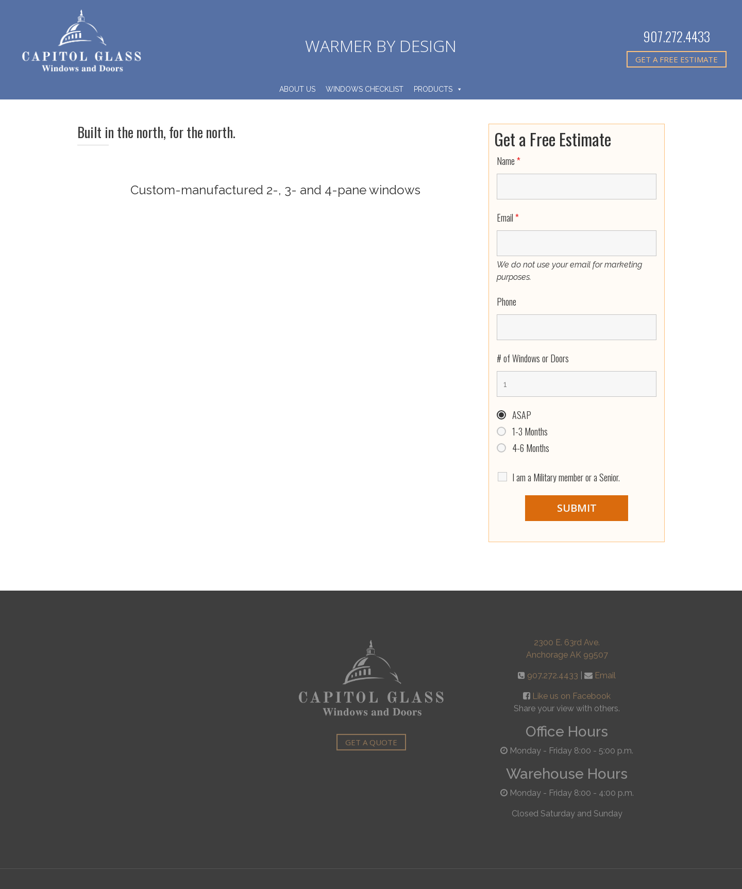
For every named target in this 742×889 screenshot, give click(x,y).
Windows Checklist (364, 89)
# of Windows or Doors (533, 358)
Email (508, 217)
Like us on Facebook (571, 699)
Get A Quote (371, 745)
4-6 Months (530, 448)
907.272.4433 (677, 36)
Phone (506, 301)
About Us (297, 89)
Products (438, 89)
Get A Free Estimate (676, 59)
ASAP (521, 415)
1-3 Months (530, 431)
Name (508, 161)
